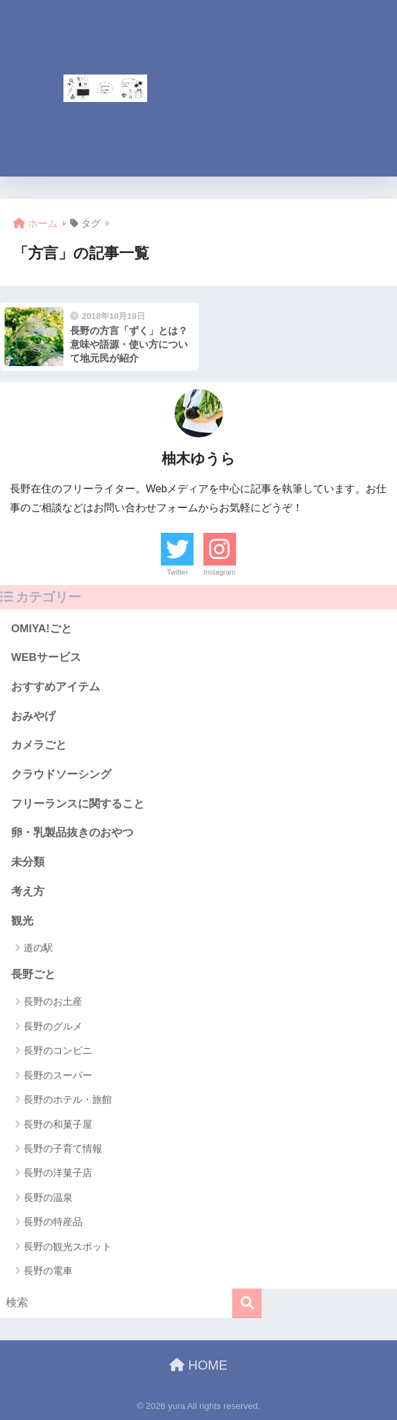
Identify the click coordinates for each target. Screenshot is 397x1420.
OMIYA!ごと (41, 628)
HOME (198, 1365)
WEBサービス (46, 657)
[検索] (247, 1303)
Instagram (219, 572)
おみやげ (33, 716)
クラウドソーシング (61, 774)
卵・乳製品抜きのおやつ (72, 832)
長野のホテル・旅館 (68, 1099)
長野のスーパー (58, 1075)
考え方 (27, 891)
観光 (22, 921)
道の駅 (38, 947)
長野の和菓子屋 (58, 1124)
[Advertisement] (294, 88)
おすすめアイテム (55, 687)
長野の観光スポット (68, 1246)
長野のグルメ (53, 1026)
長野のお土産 (53, 1001)
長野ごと (33, 974)
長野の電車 (48, 1270)
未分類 (27, 862)
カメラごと (39, 745)
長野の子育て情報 (63, 1148)
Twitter (177, 572)
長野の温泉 (48, 1197)
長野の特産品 (53, 1221)
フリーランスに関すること (78, 804)
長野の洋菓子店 (58, 1172)
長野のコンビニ (58, 1050)
